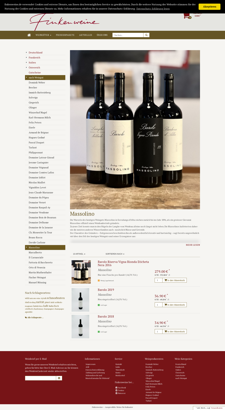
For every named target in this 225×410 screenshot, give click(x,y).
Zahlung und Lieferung (95, 372)
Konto (118, 372)
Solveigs (32, 97)
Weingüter (43, 35)
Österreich (33, 67)
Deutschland (34, 52)
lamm (36, 305)
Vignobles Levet (36, 187)
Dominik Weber (35, 82)
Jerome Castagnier (37, 162)
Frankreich (33, 57)
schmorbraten (56, 298)
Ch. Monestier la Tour (39, 232)
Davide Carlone (35, 242)
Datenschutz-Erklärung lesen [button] (153, 8)
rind (27, 302)
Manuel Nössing (36, 282)
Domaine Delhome (37, 222)
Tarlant (31, 147)
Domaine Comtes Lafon (40, 172)
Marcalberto (34, 252)
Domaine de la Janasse (39, 227)
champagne (59, 309)
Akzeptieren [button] (209, 6)
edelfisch (29, 309)
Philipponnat (34, 152)
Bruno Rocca (34, 237)
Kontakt (119, 364)
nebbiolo (58, 302)
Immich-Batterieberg (38, 92)
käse (41, 306)
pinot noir (50, 302)
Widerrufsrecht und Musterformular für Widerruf (97, 376)
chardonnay (38, 309)
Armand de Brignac (37, 132)
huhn (51, 305)
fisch (56, 305)
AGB (87, 367)
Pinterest (121, 393)
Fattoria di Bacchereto (39, 262)
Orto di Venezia (35, 267)
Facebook (122, 387)
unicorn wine (35, 298)
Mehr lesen (193, 244)
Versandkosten (216, 408)
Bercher (31, 87)
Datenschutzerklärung (95, 370)
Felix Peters (33, 122)
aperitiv (28, 311)
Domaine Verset (36, 202)
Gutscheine (33, 72)
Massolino (33, 247)
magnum (29, 306)
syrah (44, 298)
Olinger (31, 107)
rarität (40, 302)
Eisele (30, 127)
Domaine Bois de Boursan (41, 217)
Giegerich (32, 102)
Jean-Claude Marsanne (39, 192)
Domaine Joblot (35, 177)
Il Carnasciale (34, 257)
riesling (32, 302)
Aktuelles (85, 35)
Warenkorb (120, 370)
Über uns (102, 35)
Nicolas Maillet (35, 182)
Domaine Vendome (37, 212)
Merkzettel (120, 375)
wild (27, 298)
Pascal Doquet (35, 142)
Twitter (121, 390)
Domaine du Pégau (37, 197)
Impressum (90, 364)
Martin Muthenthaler (39, 272)
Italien (31, 62)
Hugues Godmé (35, 137)
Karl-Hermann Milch (38, 117)
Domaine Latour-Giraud (40, 157)
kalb (46, 306)
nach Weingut (34, 77)
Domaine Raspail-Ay (38, 207)
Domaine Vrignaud (37, 167)
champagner (49, 309)
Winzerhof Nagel (36, 112)
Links (118, 367)
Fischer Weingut (36, 277)
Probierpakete (65, 35)
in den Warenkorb (174, 280)
